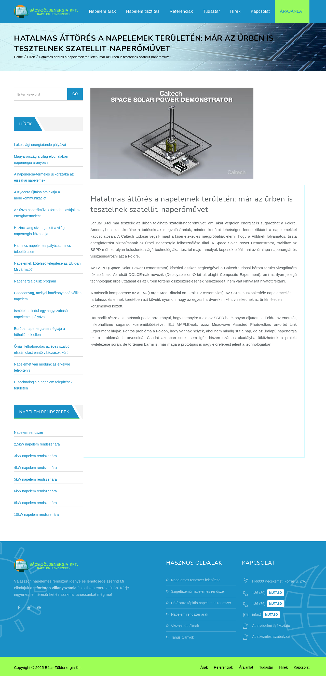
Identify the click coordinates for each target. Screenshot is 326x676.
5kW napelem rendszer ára (35, 479)
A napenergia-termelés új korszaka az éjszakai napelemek (44, 177)
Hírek (235, 11)
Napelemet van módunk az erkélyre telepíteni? (42, 367)
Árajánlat (292, 11)
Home (18, 57)
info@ (257, 615)
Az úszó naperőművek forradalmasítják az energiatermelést (47, 213)
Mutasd (275, 592)
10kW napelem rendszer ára (36, 514)
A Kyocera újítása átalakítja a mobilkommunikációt (37, 195)
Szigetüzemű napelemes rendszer (198, 591)
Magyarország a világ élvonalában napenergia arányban (41, 159)
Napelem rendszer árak (189, 614)
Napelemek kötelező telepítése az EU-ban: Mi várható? (48, 266)
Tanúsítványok (182, 637)
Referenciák (181, 11)
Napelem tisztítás (142, 11)
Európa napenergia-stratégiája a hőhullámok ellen (39, 332)
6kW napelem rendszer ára (35, 491)
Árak (204, 667)
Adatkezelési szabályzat (271, 636)
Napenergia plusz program (35, 281)
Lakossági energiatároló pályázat (40, 145)
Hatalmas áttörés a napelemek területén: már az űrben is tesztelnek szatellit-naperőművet (105, 57)
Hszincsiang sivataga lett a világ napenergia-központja (39, 231)
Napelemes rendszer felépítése (196, 580)
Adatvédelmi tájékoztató (271, 626)
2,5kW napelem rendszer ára (37, 444)
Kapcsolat (260, 11)
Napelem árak (102, 11)
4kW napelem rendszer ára (35, 468)
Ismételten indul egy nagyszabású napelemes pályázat (41, 314)
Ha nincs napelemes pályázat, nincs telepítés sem (42, 249)
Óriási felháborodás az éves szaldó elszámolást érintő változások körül (42, 349)
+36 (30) (259, 593)
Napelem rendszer (28, 432)
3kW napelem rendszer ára (35, 456)
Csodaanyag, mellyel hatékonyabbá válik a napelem (48, 296)
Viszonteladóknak (185, 626)
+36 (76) (259, 604)
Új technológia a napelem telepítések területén (43, 385)
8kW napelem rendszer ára (35, 503)
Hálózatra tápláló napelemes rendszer (201, 603)
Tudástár (211, 11)
